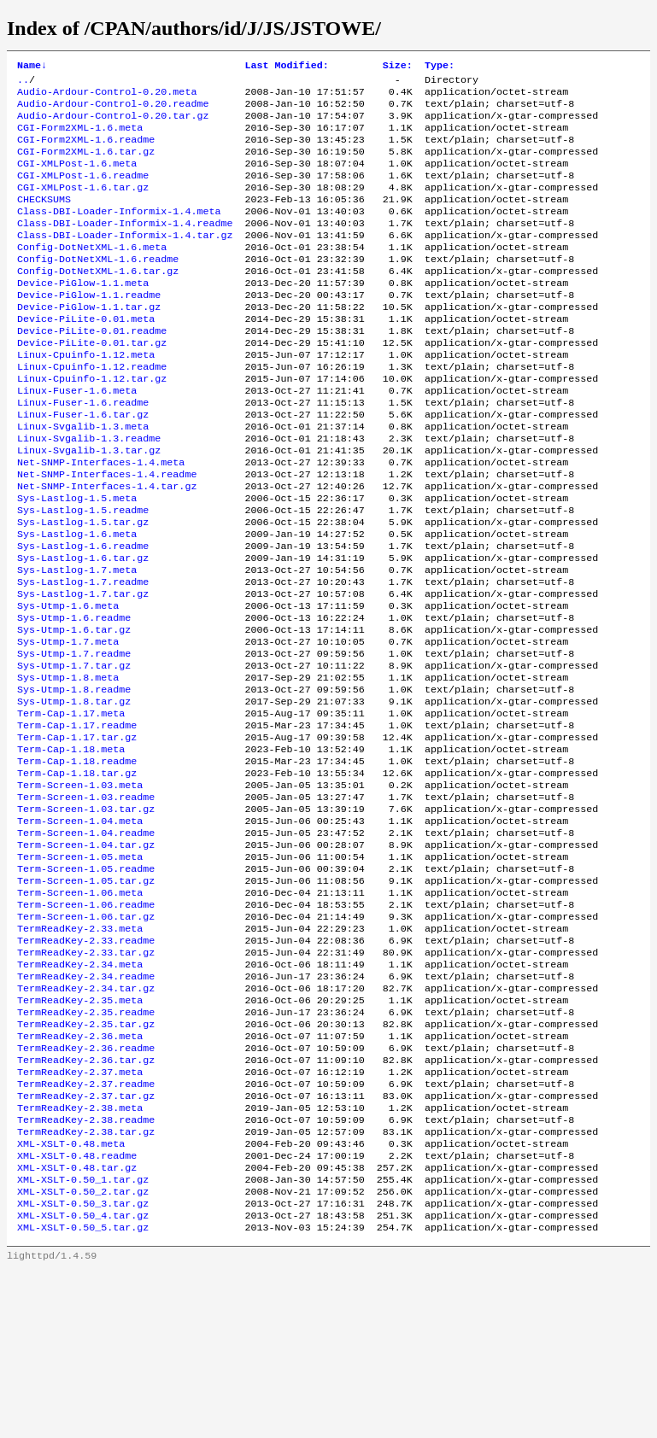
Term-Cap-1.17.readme (77, 820)
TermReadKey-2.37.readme (86, 1230)
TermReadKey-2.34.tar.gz (86, 1121)
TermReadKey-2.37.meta (80, 1217)
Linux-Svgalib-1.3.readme (89, 493)
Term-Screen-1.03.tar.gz (86, 916)
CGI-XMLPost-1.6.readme (83, 192)
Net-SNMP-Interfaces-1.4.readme (107, 534)
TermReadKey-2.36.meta (80, 1176)
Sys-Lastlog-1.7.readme (83, 656)
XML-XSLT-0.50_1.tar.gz (83, 1340)
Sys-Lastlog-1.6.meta (77, 602)
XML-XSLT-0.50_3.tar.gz (83, 1367)
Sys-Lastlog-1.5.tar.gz (83, 588)
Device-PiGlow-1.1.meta (83, 315)
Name (32, 66)
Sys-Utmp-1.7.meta (68, 725)
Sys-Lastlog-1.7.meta (77, 643)
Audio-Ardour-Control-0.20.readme (112, 110)
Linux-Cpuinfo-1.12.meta (86, 397)
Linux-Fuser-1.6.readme (83, 452)
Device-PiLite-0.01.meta (86, 356)
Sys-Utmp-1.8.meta (68, 766)
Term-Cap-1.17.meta (71, 807)
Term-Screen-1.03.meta (80, 889)
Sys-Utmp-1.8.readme (74, 779)
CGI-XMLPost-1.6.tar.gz (83, 206)
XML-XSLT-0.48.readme (77, 1312)
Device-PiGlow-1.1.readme (89, 329)
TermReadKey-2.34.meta (80, 1094)
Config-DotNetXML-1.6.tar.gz (98, 301)
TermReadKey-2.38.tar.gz (86, 1285)
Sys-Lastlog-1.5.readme (83, 575)
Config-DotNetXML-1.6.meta (92, 274)
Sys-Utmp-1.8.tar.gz (74, 793)
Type (440, 66)
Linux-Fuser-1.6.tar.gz (83, 465)
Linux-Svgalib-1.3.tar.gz (89, 506)
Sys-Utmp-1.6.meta (68, 684)
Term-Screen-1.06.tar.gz (86, 1039)
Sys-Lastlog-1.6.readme (83, 616)
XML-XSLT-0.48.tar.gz (77, 1326)
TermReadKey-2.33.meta (80, 1053)
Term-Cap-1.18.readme (77, 861)
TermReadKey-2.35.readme (86, 1148)
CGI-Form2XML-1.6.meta (80, 137)
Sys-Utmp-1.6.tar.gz (74, 711)
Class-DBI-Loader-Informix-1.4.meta (118, 233)
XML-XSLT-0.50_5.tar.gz (83, 1394)
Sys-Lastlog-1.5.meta (77, 561)
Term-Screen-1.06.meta (80, 1012)
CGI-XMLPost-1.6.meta (77, 178)
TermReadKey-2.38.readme (86, 1271)
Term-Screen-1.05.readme (86, 984)
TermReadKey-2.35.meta (80, 1135)
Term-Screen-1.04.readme (86, 943)
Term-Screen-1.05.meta (80, 971)
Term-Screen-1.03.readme (86, 902)
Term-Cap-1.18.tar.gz (77, 875)
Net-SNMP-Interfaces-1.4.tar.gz (107, 547)
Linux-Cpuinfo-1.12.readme (92, 411)
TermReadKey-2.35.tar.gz (86, 1162)
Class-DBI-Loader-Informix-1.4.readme (124, 247)
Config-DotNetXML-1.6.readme (98, 288)
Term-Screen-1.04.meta (80, 930)
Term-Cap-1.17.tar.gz (77, 834)
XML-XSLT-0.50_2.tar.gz (83, 1353)
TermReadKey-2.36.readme (86, 1189)
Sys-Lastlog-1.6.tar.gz (83, 629)
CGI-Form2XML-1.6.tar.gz (86, 165)
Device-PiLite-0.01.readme (92, 370)
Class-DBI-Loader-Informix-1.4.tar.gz (124, 260)
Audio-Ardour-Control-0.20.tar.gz (112, 124)
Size (398, 66)
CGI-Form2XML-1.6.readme (86, 151)
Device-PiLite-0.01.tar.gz (92, 383)
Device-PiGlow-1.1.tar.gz (89, 342)
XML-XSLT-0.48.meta (71, 1299)
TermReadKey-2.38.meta (80, 1258)
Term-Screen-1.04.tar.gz (86, 957)
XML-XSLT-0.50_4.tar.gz (83, 1381)
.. (23, 83)
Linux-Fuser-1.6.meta (77, 438)
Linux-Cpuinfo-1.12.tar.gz (92, 424)
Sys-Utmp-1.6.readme (74, 697)
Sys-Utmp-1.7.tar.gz (74, 752)
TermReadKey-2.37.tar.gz (86, 1244)
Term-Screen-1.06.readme (86, 1025)
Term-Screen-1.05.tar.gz (86, 998)
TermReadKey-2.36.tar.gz (86, 1203)
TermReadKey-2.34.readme (86, 1107)
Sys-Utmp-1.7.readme (74, 738)
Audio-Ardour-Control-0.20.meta (107, 96)
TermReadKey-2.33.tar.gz (86, 1080)
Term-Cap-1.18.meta (71, 848)
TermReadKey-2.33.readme (86, 1066)
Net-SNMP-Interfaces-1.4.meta (101, 520)
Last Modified (286, 66)
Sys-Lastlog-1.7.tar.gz (83, 670)
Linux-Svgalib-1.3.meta (83, 479)
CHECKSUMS (44, 219)
